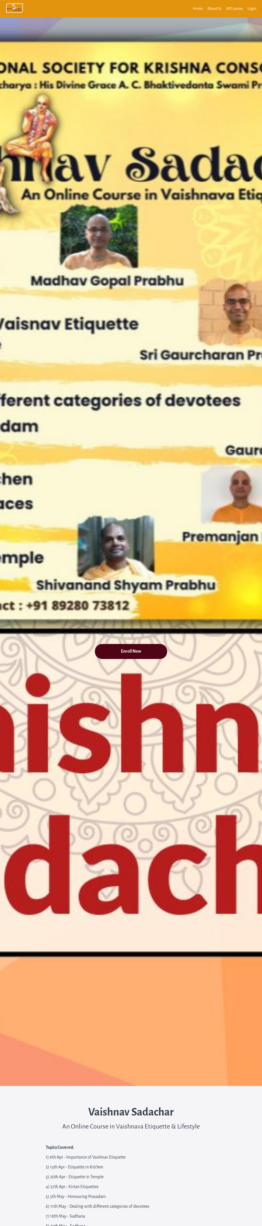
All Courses (234, 8)
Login (252, 8)
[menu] (222, 9)
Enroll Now (131, 651)
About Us (214, 8)
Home (198, 8)
